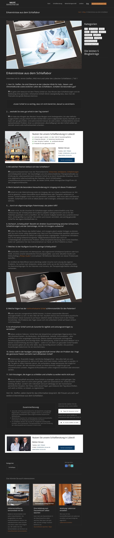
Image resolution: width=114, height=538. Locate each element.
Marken (101, 29)
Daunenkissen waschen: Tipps (43, 527)
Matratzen (94, 32)
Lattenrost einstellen (66, 522)
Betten (87, 32)
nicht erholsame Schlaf (36, 308)
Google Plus (69, 466)
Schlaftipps (98, 38)
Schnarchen (53, 172)
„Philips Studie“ (25, 256)
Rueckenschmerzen (91, 41)
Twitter (72, 466)
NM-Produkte (93, 29)
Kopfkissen (97, 35)
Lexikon (81, 3)
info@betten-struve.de (69, 153)
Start (48, 3)
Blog (87, 3)
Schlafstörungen (72, 172)
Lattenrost (102, 32)
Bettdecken (88, 35)
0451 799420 (67, 151)
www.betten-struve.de (65, 155)
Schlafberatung (57, 3)
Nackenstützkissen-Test (99, 4)
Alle (86, 29)
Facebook (66, 466)
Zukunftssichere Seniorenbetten (17, 531)
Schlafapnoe (62, 172)
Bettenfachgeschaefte (91, 44)
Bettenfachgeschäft (70, 3)
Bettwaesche (89, 38)
